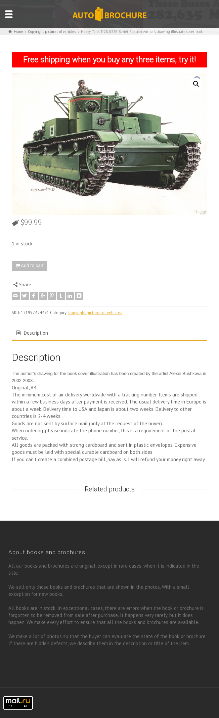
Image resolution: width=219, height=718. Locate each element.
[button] (196, 84)
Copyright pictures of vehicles (95, 312)
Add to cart (32, 265)
